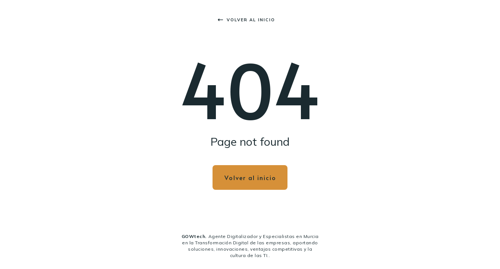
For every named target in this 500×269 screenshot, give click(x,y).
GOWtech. (194, 236)
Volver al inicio (246, 19)
